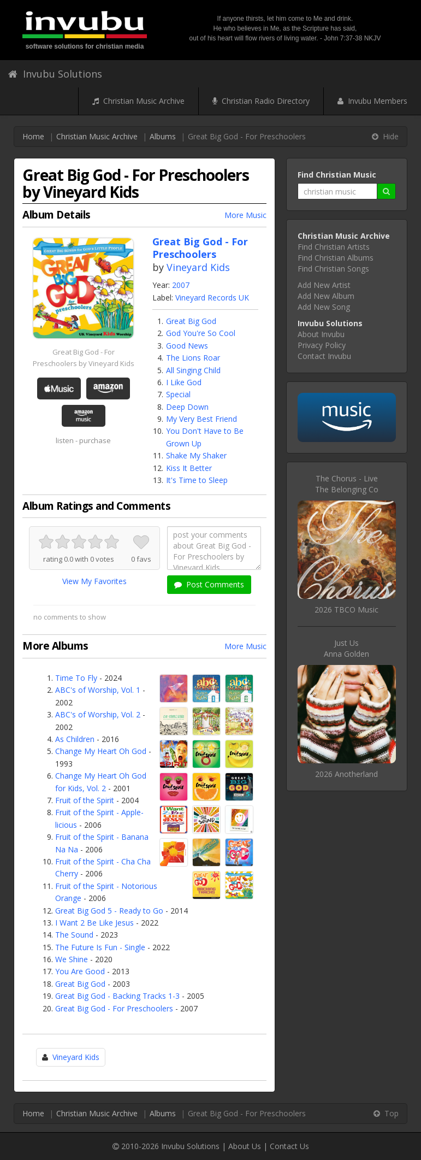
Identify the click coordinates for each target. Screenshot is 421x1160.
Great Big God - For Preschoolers (114, 1008)
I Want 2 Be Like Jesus (94, 922)
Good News (187, 345)
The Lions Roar (193, 357)
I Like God (183, 382)
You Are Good (80, 971)
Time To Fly (76, 678)
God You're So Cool (200, 333)
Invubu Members (372, 101)
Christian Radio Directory (261, 101)
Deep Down (187, 407)
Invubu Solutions (55, 73)
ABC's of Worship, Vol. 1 (97, 690)
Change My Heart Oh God (100, 751)
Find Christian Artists (334, 247)
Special (178, 394)
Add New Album (326, 296)
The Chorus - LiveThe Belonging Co (346, 483)
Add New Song (324, 307)
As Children (74, 739)
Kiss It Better (189, 468)
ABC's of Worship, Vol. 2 (97, 714)
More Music (245, 215)
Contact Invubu (324, 356)
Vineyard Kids (198, 267)
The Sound (74, 934)
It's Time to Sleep (197, 480)
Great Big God (191, 321)
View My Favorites (94, 581)
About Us (244, 1146)
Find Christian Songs (333, 268)
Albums (163, 136)
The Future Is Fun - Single (100, 947)
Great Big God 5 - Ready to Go (109, 910)
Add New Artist (324, 285)
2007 (180, 285)
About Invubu (321, 334)
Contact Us (289, 1146)
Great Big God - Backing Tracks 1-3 (117, 996)
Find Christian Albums (335, 257)
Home (33, 136)
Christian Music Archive (138, 101)
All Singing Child (193, 370)
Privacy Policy (322, 345)
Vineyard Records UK (212, 297)
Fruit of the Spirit (84, 800)
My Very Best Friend (201, 419)
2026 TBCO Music (346, 609)
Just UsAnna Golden (346, 648)
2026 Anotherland (346, 774)
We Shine (71, 959)
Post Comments (209, 584)
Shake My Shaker (196, 455)
